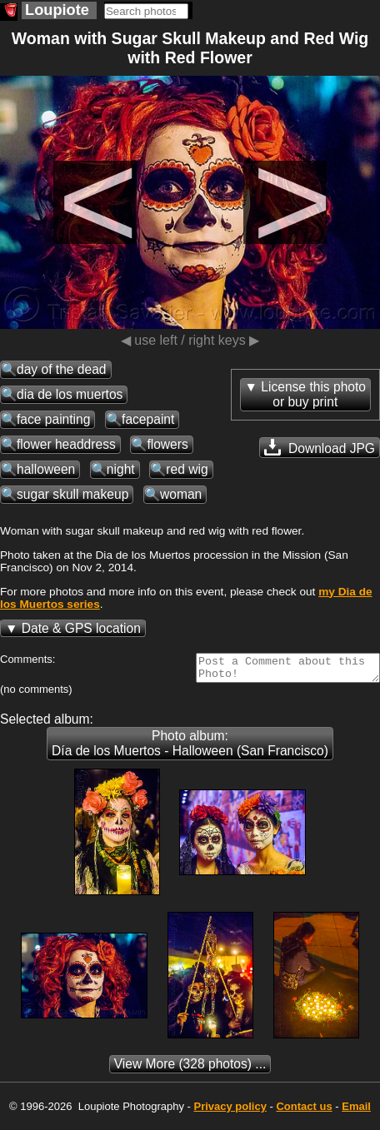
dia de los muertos (69, 394)
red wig (187, 469)
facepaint (148, 419)
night (121, 469)
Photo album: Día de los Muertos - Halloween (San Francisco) (190, 748)
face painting (53, 419)
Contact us (304, 1111)
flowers (167, 444)
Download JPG (319, 447)
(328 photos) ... (190, 1069)
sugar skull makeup (72, 494)
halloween (46, 469)
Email (356, 1111)
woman (181, 494)
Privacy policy (229, 1111)
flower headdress (66, 444)
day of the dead (62, 369)
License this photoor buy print (313, 394)
